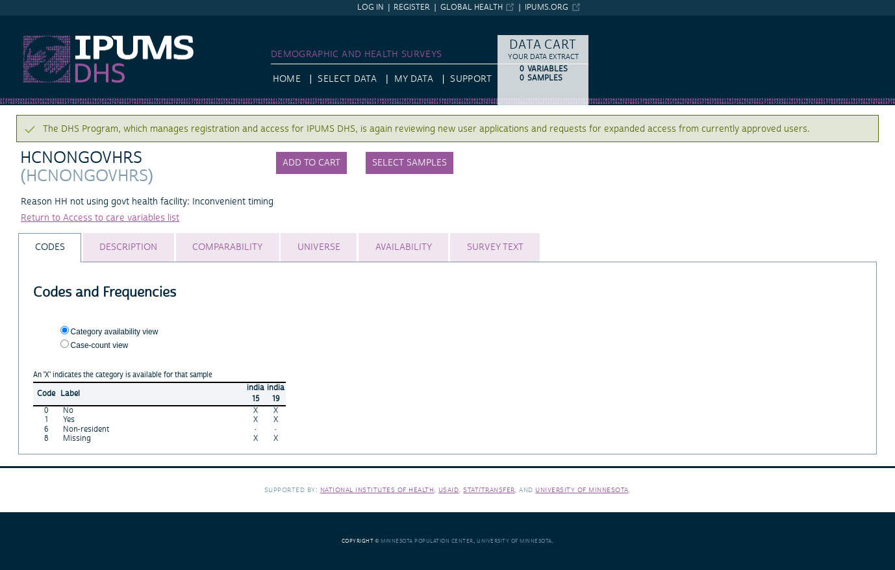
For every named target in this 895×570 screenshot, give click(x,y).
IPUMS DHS (24, 21)
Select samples (409, 163)
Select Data (347, 79)
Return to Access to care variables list (100, 218)
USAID (448, 490)
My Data (413, 79)
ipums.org (546, 7)
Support (470, 79)
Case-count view (100, 345)
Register (412, 7)
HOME (287, 79)
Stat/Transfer (488, 490)
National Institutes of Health (377, 490)
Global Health (471, 7)
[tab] (49, 247)
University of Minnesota (582, 490)
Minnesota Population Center (427, 541)
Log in (370, 7)
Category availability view (114, 331)
